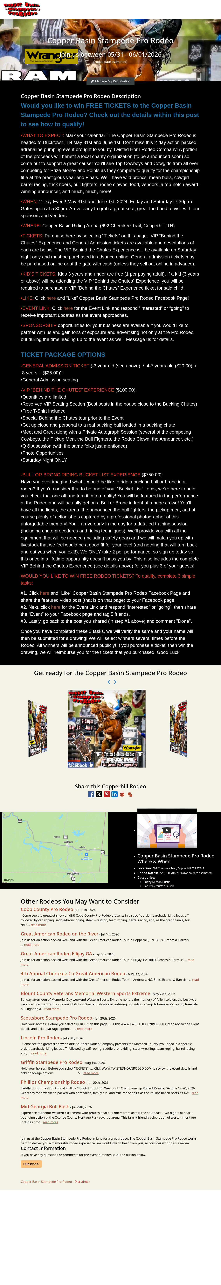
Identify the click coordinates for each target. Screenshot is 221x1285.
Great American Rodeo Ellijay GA (56, 953)
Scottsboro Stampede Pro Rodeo (56, 1018)
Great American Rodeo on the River (60, 934)
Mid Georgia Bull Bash (45, 1106)
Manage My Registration (110, 81)
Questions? (31, 1164)
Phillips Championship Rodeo (53, 1082)
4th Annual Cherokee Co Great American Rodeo (73, 973)
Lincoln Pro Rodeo (41, 1038)
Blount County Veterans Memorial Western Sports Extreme (85, 993)
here (51, 298)
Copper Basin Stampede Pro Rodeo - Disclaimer (55, 1182)
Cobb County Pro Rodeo (47, 909)
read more (38, 925)
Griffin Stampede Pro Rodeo (51, 1062)
